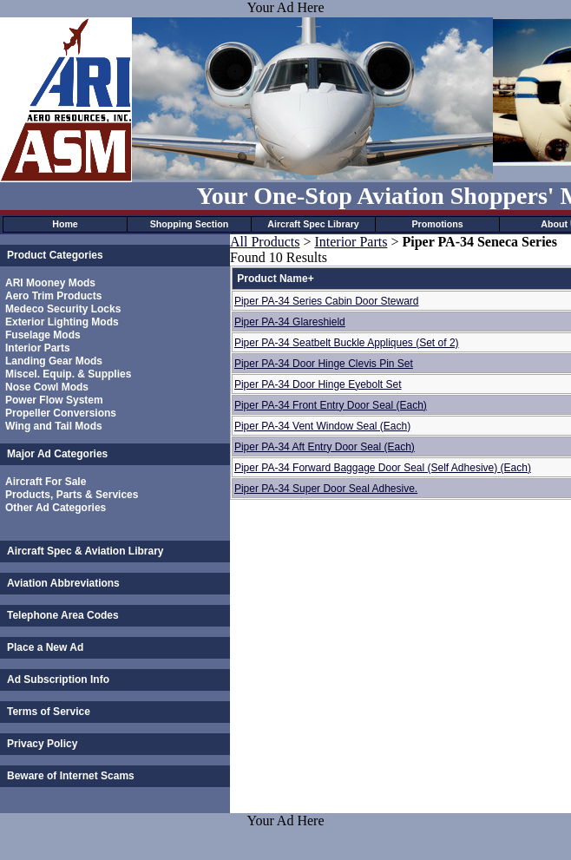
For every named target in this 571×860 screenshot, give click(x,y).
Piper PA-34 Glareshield (289, 322)
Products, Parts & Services (71, 495)
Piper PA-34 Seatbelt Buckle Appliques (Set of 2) (346, 343)
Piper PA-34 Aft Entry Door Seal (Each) (324, 447)
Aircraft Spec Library (312, 224)
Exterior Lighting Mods (62, 322)
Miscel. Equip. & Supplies (68, 374)
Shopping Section (189, 224)
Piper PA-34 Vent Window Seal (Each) (322, 426)
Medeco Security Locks (63, 309)
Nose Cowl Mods (47, 387)
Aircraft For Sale (45, 482)
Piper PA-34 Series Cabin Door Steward (326, 301)
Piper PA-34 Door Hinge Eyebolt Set (318, 384)
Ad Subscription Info (58, 679)
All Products (264, 241)
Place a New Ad (45, 647)
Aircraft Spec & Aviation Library (85, 551)
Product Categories (55, 255)
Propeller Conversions (60, 413)
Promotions (437, 224)
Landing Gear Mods (53, 361)
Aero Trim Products (53, 296)
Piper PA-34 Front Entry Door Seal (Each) (330, 405)
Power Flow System (54, 400)
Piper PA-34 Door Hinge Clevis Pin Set (323, 364)
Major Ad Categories (57, 454)
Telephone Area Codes (63, 615)
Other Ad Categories (55, 508)
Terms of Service (48, 712)
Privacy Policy (42, 744)
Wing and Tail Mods (53, 426)
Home (65, 224)
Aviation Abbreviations (63, 583)
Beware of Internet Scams (71, 776)
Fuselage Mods (43, 335)
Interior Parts (37, 348)
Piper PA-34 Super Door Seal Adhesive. (325, 489)
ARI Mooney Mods (50, 283)
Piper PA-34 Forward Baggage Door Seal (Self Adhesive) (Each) (382, 468)
